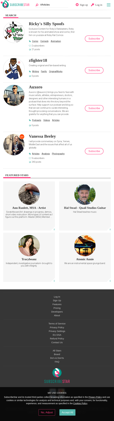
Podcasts (36, 120)
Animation (56, 41)
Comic (35, 41)
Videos (46, 120)
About (57, 315)
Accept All (67, 412)
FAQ (57, 362)
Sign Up (57, 300)
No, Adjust (47, 412)
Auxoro (35, 87)
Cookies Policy (80, 403)
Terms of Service (56, 323)
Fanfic (44, 71)
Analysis (46, 153)
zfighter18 (38, 60)
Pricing (57, 308)
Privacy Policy (57, 327)
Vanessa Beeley (42, 136)
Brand (57, 354)
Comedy (44, 41)
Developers (57, 312)
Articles (56, 120)
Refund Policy (57, 338)
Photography (58, 153)
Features (57, 304)
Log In (57, 297)
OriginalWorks (55, 71)
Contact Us (57, 342)
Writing (35, 71)
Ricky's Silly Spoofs (46, 23)
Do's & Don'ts (57, 358)
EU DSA (57, 335)
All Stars (57, 350)
